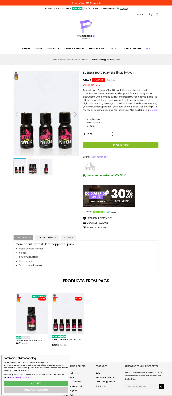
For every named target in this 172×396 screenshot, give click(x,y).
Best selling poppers (105, 382)
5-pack (153, 110)
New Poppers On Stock (106, 377)
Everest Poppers (99, 156)
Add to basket (121, 145)
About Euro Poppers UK (73, 386)
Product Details (47, 237)
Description (23, 237)
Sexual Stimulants (98, 48)
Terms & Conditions (72, 382)
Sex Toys (115, 48)
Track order (101, 386)
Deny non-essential (36, 390)
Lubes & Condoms (132, 48)
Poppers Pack (53, 48)
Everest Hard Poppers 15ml (29, 340)
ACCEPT (36, 383)
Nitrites (26, 48)
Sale (98, 373)
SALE (148, 48)
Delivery (68, 237)
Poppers (38, 48)
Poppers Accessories (74, 48)
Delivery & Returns (71, 373)
